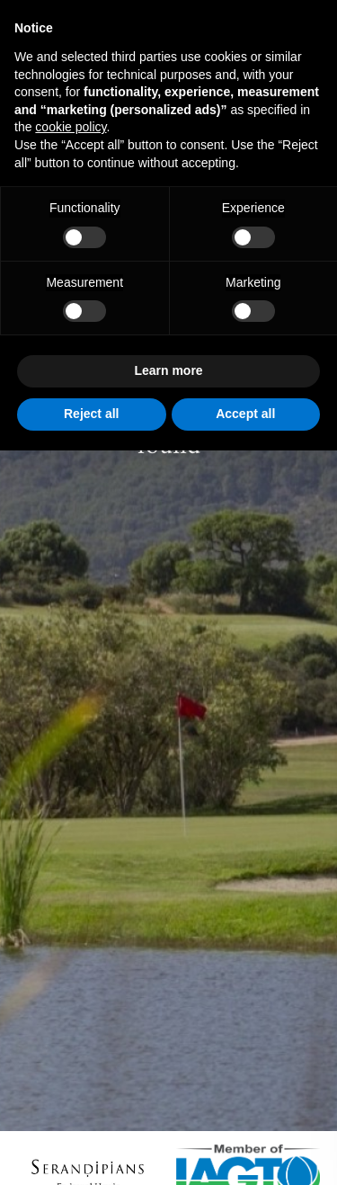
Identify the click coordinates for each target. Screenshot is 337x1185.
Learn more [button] (168, 370)
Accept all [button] (245, 413)
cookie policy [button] (70, 127)
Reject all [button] (91, 413)
